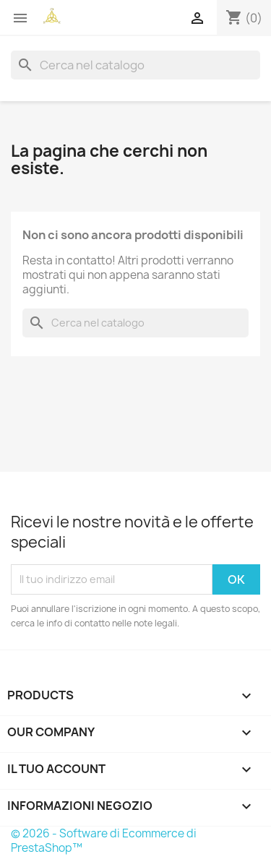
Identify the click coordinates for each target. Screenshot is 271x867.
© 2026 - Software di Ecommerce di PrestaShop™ (104, 840)
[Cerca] (135, 65)
